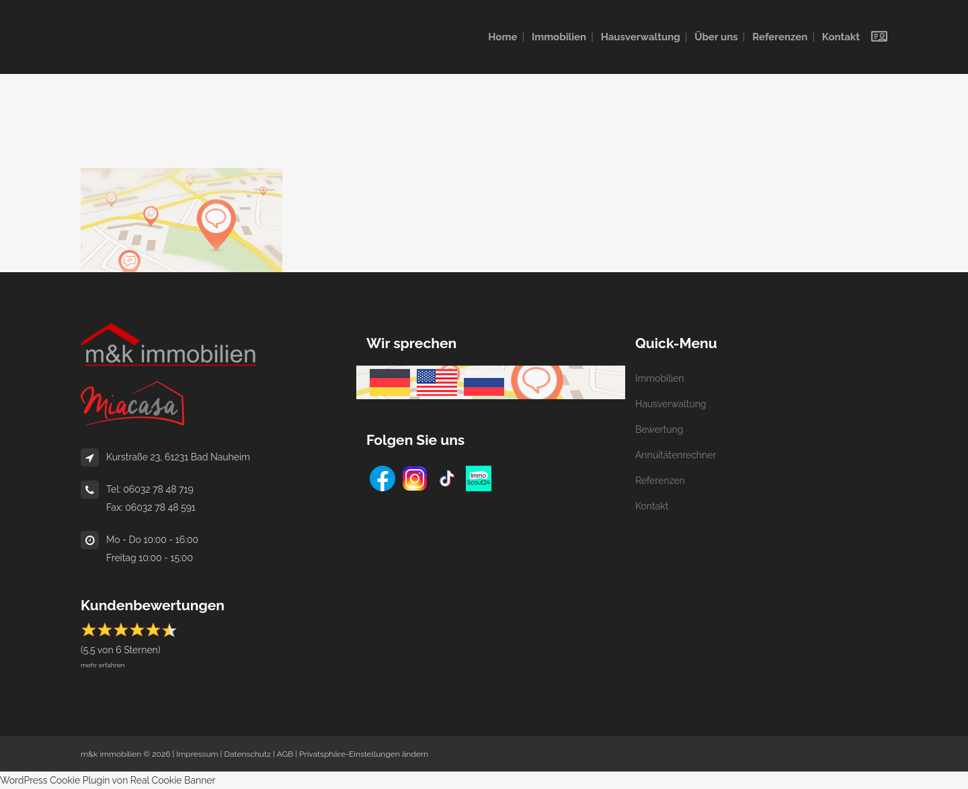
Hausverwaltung (671, 404)
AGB (285, 754)
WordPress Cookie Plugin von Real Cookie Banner (108, 780)
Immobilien (659, 378)
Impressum (197, 754)
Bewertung (659, 429)
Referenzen (660, 480)
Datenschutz (247, 754)
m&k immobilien (111, 754)
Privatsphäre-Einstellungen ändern (363, 754)
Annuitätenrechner (675, 455)
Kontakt (651, 506)
